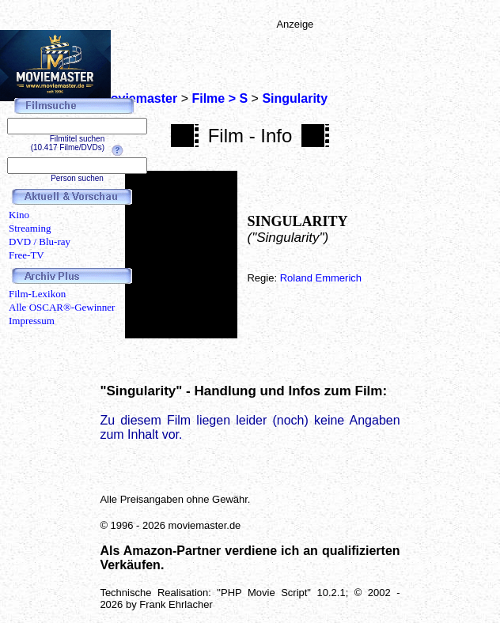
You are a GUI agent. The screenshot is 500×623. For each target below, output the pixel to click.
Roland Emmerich (321, 278)
